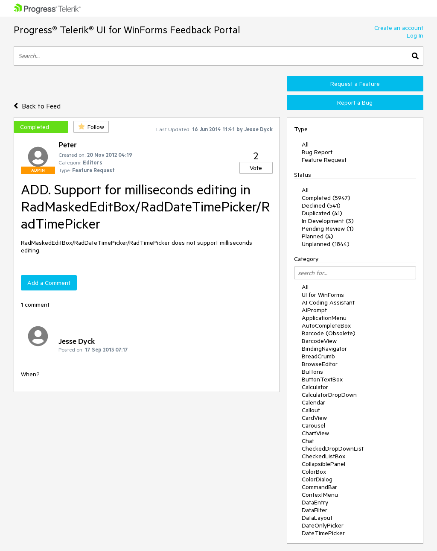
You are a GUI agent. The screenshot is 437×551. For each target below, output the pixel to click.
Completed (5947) (326, 198)
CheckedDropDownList (333, 448)
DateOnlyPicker (323, 525)
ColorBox (314, 471)
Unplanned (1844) (326, 244)
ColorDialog (317, 479)
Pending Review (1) (328, 228)
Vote (256, 168)
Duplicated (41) (322, 213)
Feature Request (324, 160)
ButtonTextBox (322, 379)
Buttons (312, 371)
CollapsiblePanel (323, 464)
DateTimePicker (323, 533)
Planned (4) (317, 236)
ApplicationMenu (324, 318)
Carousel (313, 425)
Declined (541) (321, 205)
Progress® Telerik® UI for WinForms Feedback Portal (127, 29)
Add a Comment (48, 283)
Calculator (315, 387)
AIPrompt (314, 310)
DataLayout (317, 518)
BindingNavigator (324, 348)
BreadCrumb (318, 356)
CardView (314, 418)
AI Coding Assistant (328, 302)
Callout (311, 410)
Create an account (398, 28)
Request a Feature (355, 84)
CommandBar (319, 487)
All (305, 144)
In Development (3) (328, 221)
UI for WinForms (323, 295)
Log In (415, 35)
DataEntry (315, 502)
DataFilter (314, 510)
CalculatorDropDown (329, 395)
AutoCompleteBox (326, 325)
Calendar (313, 402)
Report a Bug (355, 102)
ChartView (315, 433)
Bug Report (317, 152)
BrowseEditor (320, 364)
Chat (308, 441)
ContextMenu (320, 494)
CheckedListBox (323, 456)
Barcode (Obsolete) (328, 333)
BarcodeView (319, 341)
